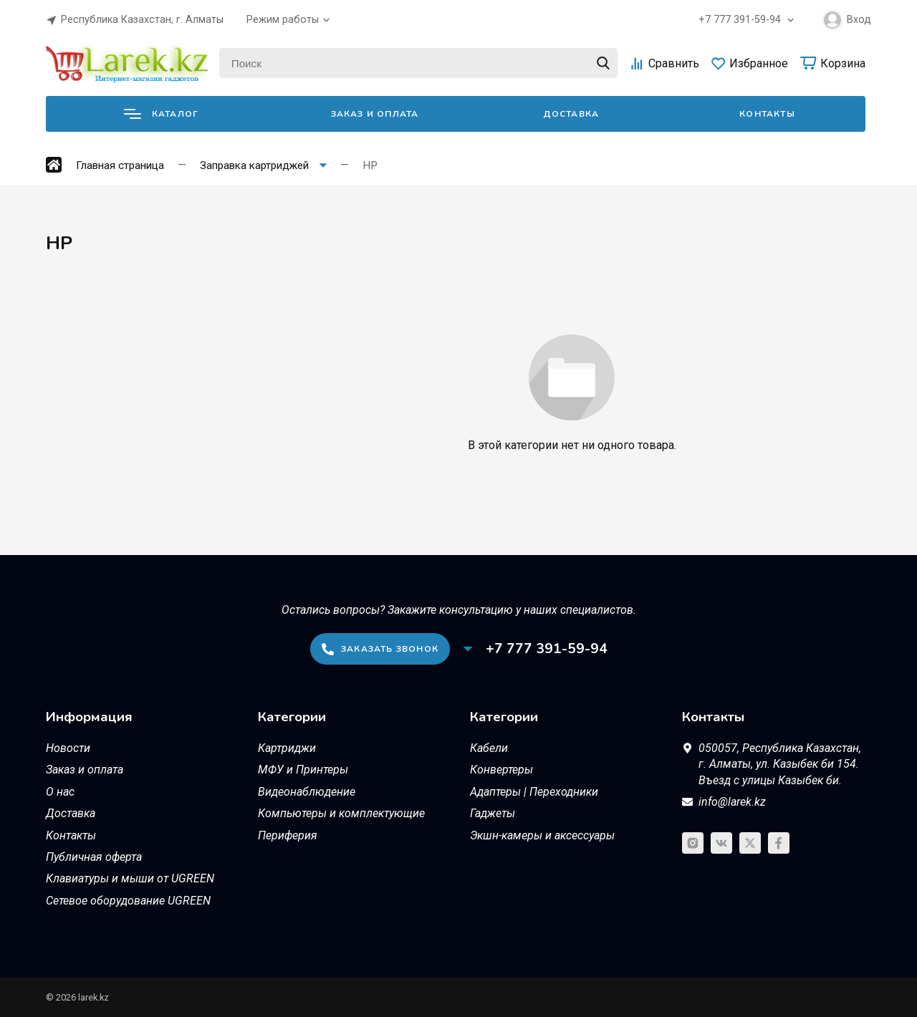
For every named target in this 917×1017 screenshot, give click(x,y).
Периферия (287, 835)
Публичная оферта (94, 857)
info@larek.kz (732, 802)
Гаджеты (492, 813)
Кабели (489, 748)
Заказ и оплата (375, 114)
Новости (68, 748)
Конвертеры (501, 769)
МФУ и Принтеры (303, 769)
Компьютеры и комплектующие (341, 813)
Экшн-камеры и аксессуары (542, 835)
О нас (60, 792)
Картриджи (287, 748)
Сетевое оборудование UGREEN (128, 900)
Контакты (767, 114)
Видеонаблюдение (306, 792)
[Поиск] (418, 63)
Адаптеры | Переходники (534, 792)
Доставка (571, 114)
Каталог (161, 114)
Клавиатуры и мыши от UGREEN (130, 878)
